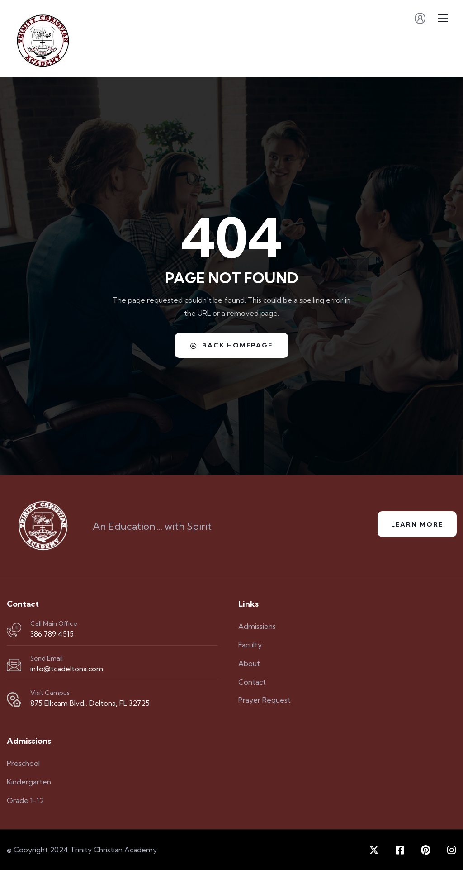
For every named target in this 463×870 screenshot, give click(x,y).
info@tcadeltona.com (66, 668)
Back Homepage (231, 345)
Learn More (417, 524)
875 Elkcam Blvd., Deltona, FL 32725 (90, 703)
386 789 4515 (52, 633)
